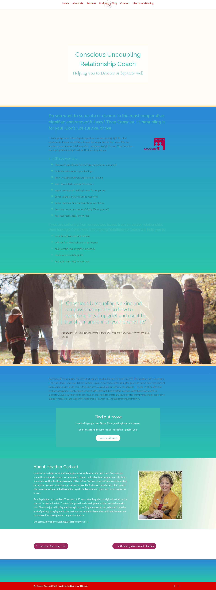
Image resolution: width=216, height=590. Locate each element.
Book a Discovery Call (52, 546)
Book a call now (108, 438)
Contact (124, 3)
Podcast (103, 3)
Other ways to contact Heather (136, 546)
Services (91, 3)
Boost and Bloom (79, 585)
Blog (114, 3)
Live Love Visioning (143, 3)
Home (65, 3)
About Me (77, 3)
